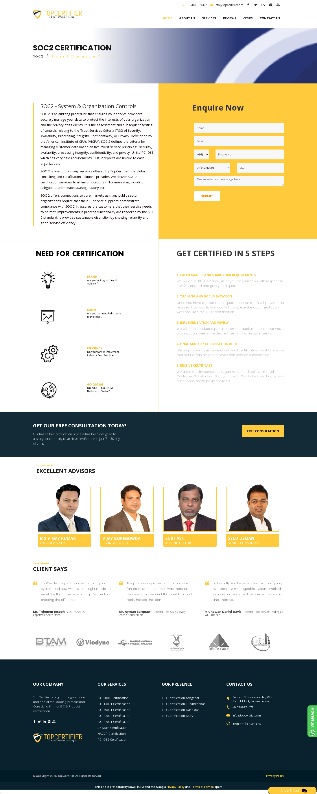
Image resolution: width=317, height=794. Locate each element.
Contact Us (270, 18)
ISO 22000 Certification (114, 716)
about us (187, 18)
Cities (248, 18)
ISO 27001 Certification (114, 722)
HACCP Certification (112, 733)
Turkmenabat (66, 187)
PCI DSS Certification (112, 739)
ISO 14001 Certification (114, 704)
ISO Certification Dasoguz (180, 710)
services (209, 18)
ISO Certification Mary (177, 716)
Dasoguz (83, 187)
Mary (95, 187)
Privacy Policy (275, 776)
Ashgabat (48, 187)
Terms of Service (202, 787)
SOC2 (38, 56)
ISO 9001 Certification (113, 698)
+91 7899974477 (196, 5)
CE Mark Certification (112, 728)
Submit (207, 196)
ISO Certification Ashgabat (180, 698)
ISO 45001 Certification (114, 710)
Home (167, 18)
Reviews (229, 18)
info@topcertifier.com (226, 5)
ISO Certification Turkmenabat (183, 704)
